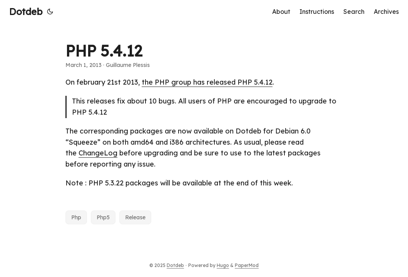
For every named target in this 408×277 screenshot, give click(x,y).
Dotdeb (25, 11)
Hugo (223, 265)
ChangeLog (98, 153)
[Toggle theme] (50, 11)
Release (135, 217)
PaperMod (247, 265)
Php (76, 217)
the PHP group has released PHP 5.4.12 (207, 82)
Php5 (103, 217)
